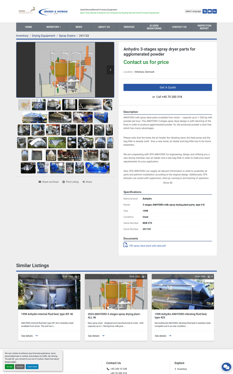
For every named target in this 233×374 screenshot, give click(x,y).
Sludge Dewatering (154, 27)
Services (129, 27)
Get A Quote (168, 87)
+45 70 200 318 (172, 97)
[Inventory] (22, 35)
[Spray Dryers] (67, 35)
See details (27, 335)
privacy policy (10, 362)
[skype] (205, 11)
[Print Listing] (70, 182)
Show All (167, 182)
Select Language (193, 11)
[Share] (87, 182)
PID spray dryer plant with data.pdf (144, 245)
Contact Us (179, 27)
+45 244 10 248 (118, 368)
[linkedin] (214, 11)
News (79, 27)
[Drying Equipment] (43, 35)
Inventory (52, 27)
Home (28, 27)
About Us (104, 27)
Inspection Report (204, 27)
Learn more (32, 367)
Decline (20, 367)
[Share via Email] (48, 182)
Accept (9, 367)
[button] (53, 27)
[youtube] (209, 11)
